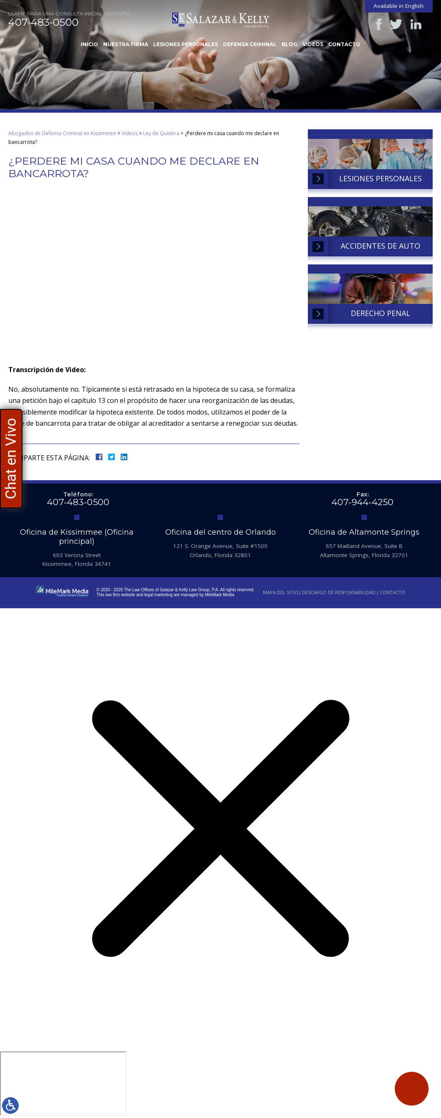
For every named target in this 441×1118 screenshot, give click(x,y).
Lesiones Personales (185, 44)
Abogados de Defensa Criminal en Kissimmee (62, 133)
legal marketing (158, 594)
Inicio (89, 44)
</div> (63, 1083)
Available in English (399, 6)
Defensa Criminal (250, 44)
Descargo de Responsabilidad (339, 592)
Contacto (344, 44)
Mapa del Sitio (280, 592)
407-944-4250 (363, 502)
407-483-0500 (43, 22)
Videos (312, 44)
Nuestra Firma (125, 44)
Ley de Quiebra (161, 133)
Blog (289, 44)
